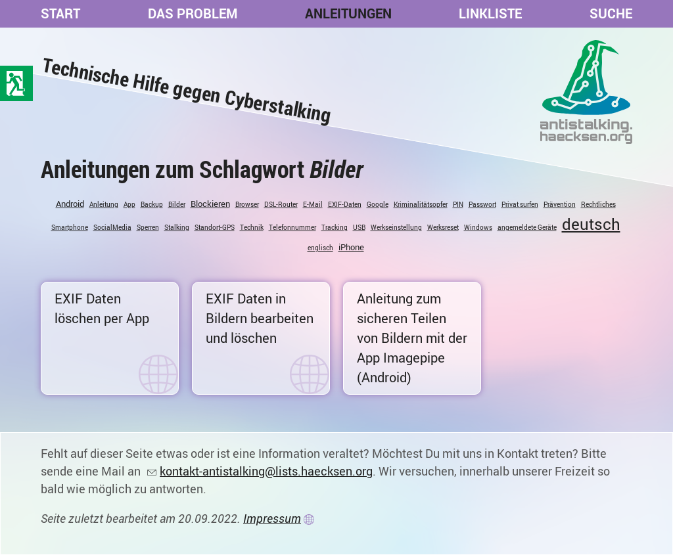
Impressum (272, 518)
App (129, 204)
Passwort (482, 204)
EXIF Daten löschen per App (102, 308)
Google (377, 204)
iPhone (351, 247)
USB (359, 227)
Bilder (176, 204)
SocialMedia (112, 227)
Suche (611, 13)
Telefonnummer (292, 227)
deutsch (591, 223)
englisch (320, 247)
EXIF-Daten (344, 204)
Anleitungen (348, 13)
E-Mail (313, 204)
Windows (478, 227)
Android (70, 204)
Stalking (176, 227)
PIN (458, 204)
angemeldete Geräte (527, 227)
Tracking (334, 227)
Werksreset (443, 227)
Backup (152, 204)
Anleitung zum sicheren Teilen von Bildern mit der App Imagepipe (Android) (412, 338)
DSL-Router (281, 204)
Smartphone (69, 227)
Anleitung (103, 204)
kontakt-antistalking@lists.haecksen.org (266, 471)
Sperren (148, 227)
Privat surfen (519, 204)
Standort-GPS (215, 227)
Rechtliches (598, 204)
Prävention (560, 204)
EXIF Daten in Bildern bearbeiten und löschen (259, 318)
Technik (252, 227)
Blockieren (210, 204)
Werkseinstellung (396, 227)
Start (60, 13)
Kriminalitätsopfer (421, 204)
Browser (247, 204)
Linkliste (490, 13)
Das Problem (192, 13)
